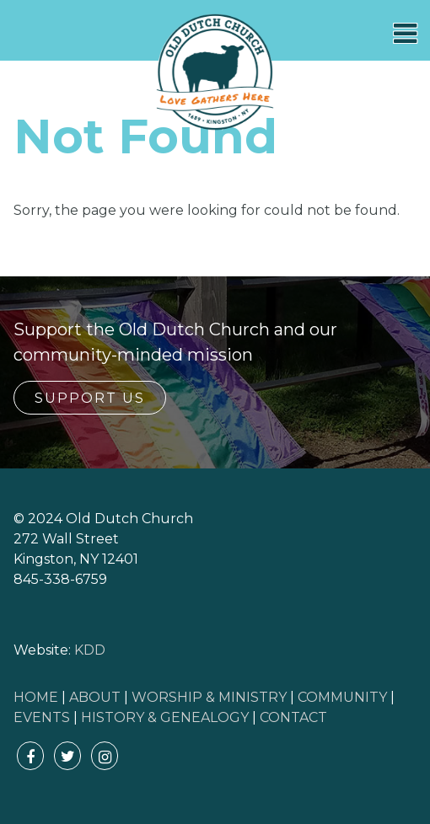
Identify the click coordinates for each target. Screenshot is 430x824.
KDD (89, 650)
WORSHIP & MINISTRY (209, 697)
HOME (35, 697)
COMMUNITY (342, 697)
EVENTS (41, 717)
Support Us (90, 398)
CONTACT (293, 717)
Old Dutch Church (215, 72)
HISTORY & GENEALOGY (165, 717)
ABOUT (95, 697)
